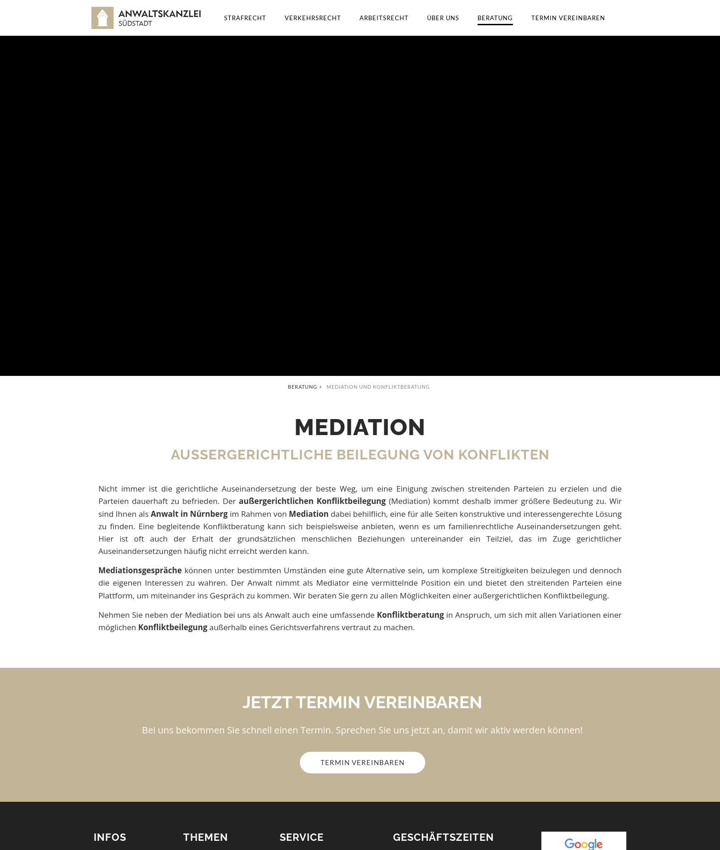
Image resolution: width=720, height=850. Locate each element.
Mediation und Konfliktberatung (378, 387)
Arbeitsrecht (384, 18)
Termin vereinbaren (568, 18)
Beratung (495, 18)
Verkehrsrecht (313, 18)
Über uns (443, 18)
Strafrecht (245, 18)
